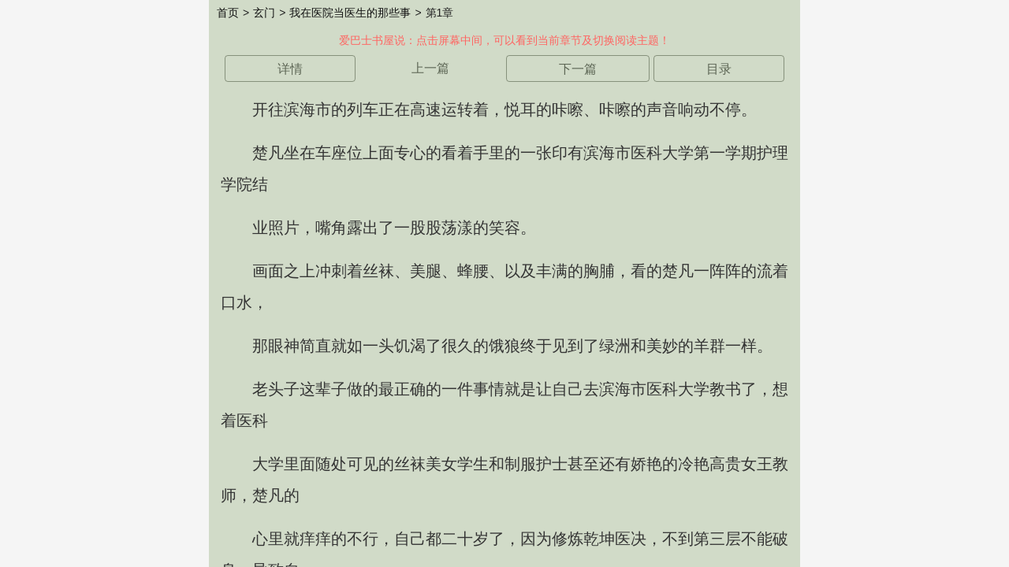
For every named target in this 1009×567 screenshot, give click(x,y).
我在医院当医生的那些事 (350, 12)
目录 (719, 69)
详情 (290, 69)
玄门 (264, 12)
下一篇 (578, 69)
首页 (228, 12)
